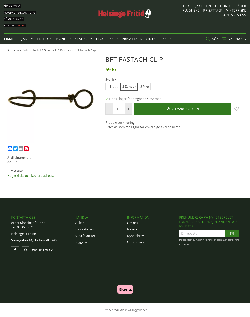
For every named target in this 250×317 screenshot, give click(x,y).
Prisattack (212, 10)
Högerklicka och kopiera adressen (32, 175)
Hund (225, 6)
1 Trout (112, 87)
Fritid (211, 6)
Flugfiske (191, 10)
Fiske (187, 6)
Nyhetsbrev (135, 236)
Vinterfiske (236, 10)
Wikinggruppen (137, 310)
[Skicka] (232, 233)
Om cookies (135, 242)
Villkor (79, 223)
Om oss (132, 223)
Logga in (81, 242)
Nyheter (133, 229)
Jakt (198, 6)
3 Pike (144, 87)
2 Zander (129, 87)
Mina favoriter (85, 236)
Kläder (240, 6)
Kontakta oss (234, 15)
